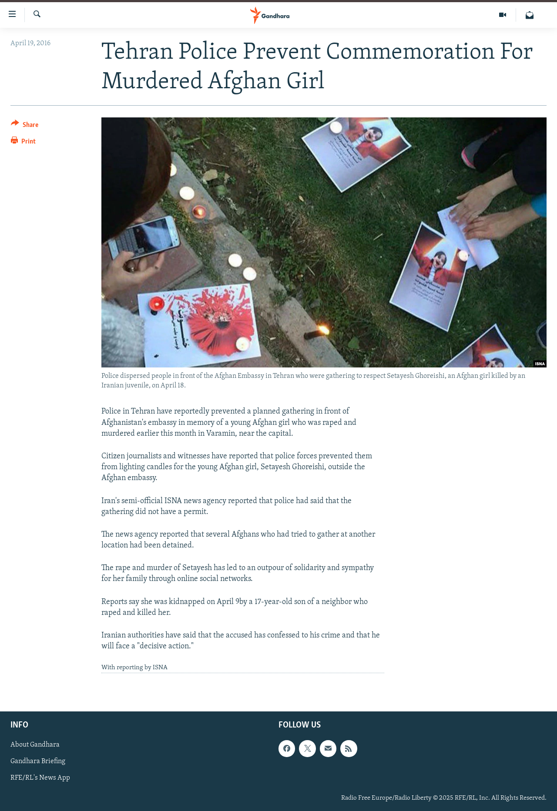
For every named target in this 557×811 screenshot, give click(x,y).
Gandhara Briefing (37, 761)
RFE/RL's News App (40, 777)
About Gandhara (35, 744)
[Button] (24, 126)
